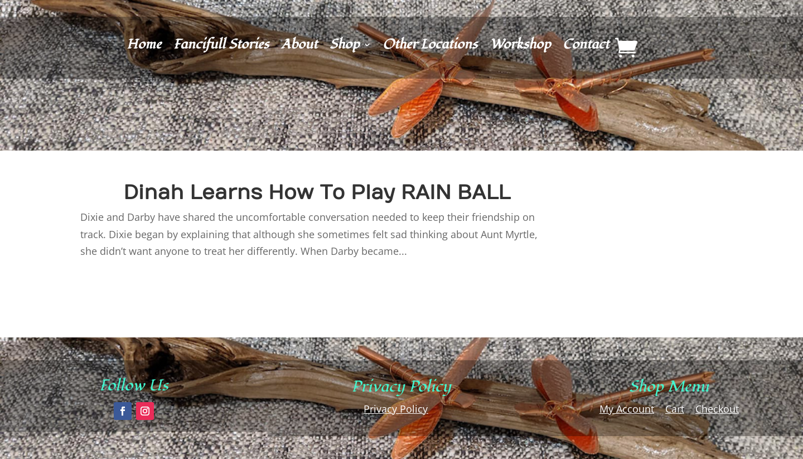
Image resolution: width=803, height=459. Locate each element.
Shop (344, 47)
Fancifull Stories (221, 47)
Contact (586, 47)
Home (144, 47)
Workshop (520, 47)
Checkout (717, 408)
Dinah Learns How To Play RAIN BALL (316, 193)
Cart (674, 408)
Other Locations (430, 47)
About (299, 47)
